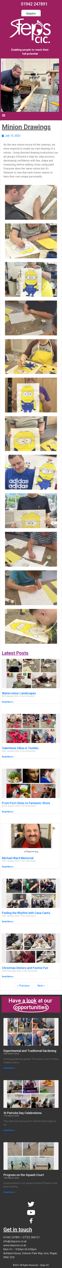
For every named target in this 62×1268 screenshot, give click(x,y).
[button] (23, 109)
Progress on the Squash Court (23, 1175)
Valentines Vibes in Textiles (20, 748)
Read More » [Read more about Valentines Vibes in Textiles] (8, 757)
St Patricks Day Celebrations (22, 1113)
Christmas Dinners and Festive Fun (25, 968)
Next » (41, 985)
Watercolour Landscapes (19, 693)
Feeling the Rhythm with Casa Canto (26, 913)
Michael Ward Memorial (17, 858)
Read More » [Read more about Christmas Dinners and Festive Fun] (8, 976)
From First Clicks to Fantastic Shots (26, 803)
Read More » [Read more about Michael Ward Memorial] (8, 867)
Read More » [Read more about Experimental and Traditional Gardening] (9, 1068)
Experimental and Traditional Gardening (29, 1051)
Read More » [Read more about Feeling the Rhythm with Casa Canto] (8, 921)
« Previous (23, 985)
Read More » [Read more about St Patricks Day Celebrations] (9, 1130)
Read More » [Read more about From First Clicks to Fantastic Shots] (8, 812)
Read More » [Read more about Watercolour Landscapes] (8, 702)
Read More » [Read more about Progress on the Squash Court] (9, 1192)
